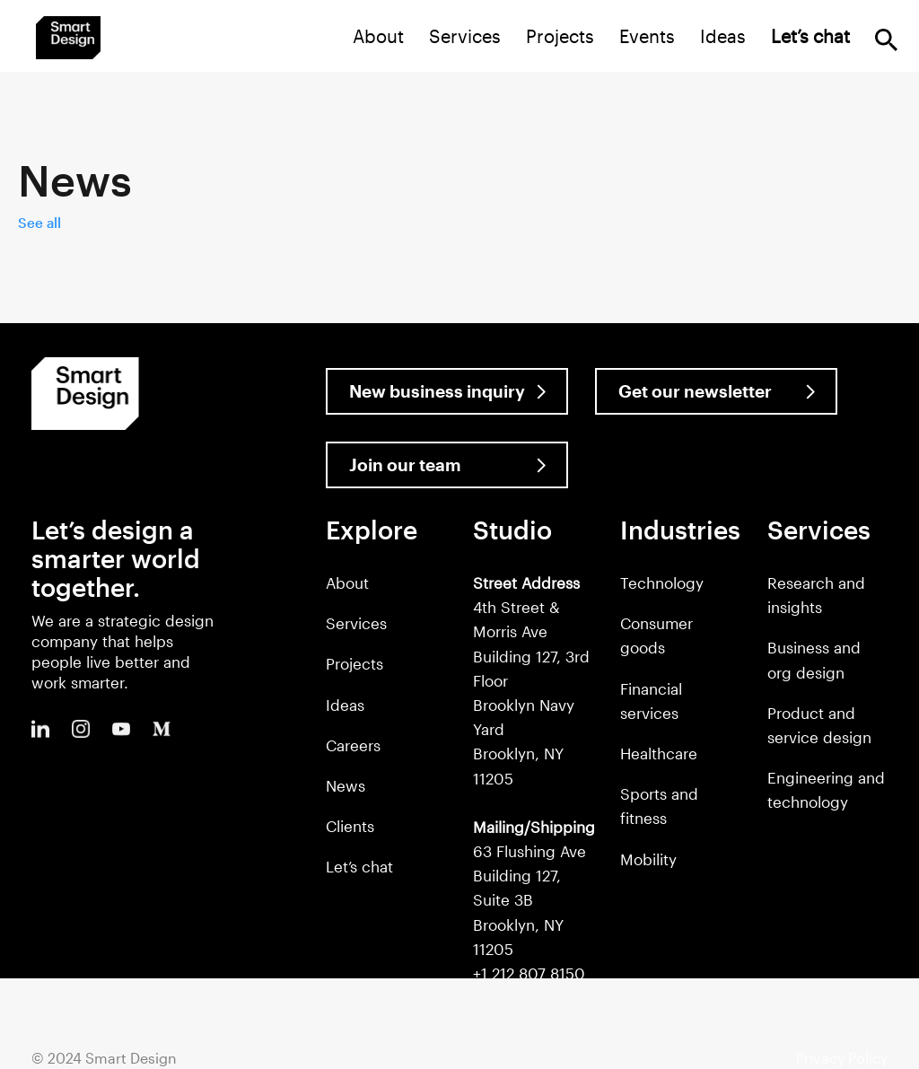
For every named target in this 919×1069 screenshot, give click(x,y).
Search (886, 40)
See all (39, 223)
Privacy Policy (842, 1057)
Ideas (723, 36)
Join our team (405, 464)
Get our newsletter (695, 391)
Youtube (121, 729)
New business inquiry (437, 391)
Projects (560, 36)
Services (465, 36)
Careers (353, 745)
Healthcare (658, 753)
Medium (162, 729)
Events (647, 36)
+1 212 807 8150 (529, 973)
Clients (350, 826)
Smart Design (68, 37)
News (345, 785)
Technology (662, 582)
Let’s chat (359, 866)
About (378, 36)
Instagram (81, 729)
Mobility (648, 859)
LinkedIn (40, 729)
